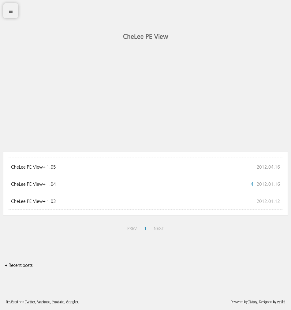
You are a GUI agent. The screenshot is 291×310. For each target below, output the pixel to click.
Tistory (252, 302)
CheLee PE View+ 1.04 (33, 184)
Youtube (58, 302)
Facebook (43, 302)
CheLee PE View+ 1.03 (33, 201)
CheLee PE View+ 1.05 (33, 167)
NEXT (159, 228)
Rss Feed (12, 302)
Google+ (72, 302)
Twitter (30, 302)
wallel (281, 302)
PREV (132, 228)
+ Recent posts (18, 265)
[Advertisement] (145, 105)
